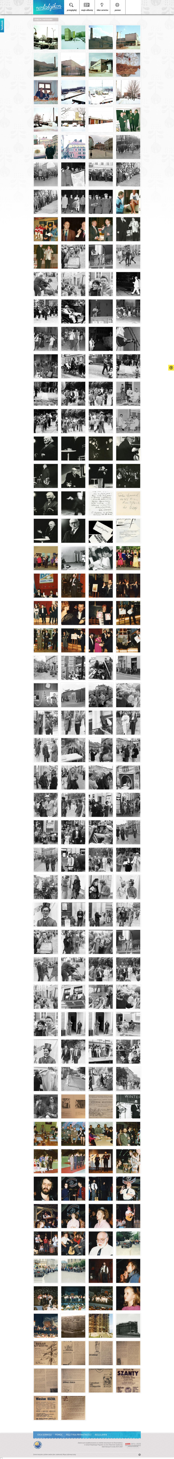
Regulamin (101, 1434)
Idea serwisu (102, 10)
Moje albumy (87, 10)
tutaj (74, 1454)
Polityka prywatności (78, 1434)
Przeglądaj (72, 10)
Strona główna (48, 7)
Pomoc (118, 10)
